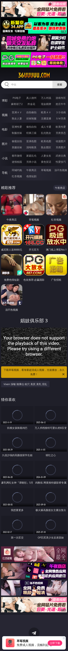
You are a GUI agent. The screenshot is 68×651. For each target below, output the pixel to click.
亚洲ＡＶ (17, 112)
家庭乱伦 (31, 155)
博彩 (5, 100)
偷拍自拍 (31, 126)
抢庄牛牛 (61, 104)
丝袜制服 (31, 118)
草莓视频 (46, 170)
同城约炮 (17, 170)
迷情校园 (17, 161)
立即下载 (55, 643)
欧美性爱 (61, 126)
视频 (5, 115)
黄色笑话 (46, 161)
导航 (5, 173)
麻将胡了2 (17, 104)
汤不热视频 (60, 170)
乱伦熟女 (46, 133)
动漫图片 (61, 141)
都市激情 (17, 155)
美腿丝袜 (17, 147)
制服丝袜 (17, 133)
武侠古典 (61, 155)
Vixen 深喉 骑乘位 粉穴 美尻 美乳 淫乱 (25, 384)
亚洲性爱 (17, 126)
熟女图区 (46, 147)
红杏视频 (17, 176)
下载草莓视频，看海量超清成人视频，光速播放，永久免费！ (34, 372)
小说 (5, 158)
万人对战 (46, 98)
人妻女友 (46, 155)
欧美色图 (46, 141)
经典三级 (31, 133)
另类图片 (61, 147)
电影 (5, 129)
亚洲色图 (31, 141)
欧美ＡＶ (46, 112)
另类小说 (31, 161)
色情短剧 (31, 176)
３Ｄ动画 (61, 112)
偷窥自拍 (17, 141)
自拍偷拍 (31, 112)
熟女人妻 (17, 118)
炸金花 (31, 104)
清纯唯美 (31, 147)
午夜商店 (31, 170)
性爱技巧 (61, 161)
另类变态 (61, 133)
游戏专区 (61, 98)
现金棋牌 (46, 104)
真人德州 (31, 98)
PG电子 (17, 98)
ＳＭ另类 (61, 118)
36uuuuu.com (34, 75)
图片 (5, 144)
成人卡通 (46, 126)
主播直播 (46, 118)
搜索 (59, 84)
